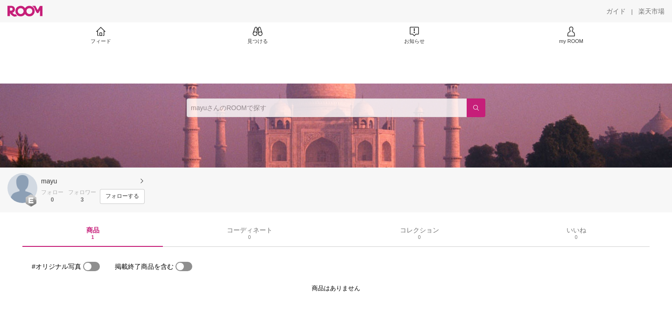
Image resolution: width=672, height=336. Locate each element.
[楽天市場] (651, 11)
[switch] (91, 266)
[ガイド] (616, 11)
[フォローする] (122, 196)
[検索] (476, 107)
